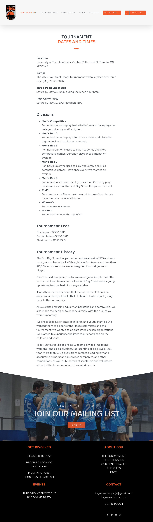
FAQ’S (113, 472)
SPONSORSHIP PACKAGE (39, 477)
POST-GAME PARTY (39, 497)
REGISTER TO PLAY (39, 456)
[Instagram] (120, 515)
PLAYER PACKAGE (39, 473)
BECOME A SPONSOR (39, 462)
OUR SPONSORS (114, 460)
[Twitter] (112, 515)
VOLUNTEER (39, 466)
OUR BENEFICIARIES (113, 464)
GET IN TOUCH (114, 503)
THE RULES (114, 468)
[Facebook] (107, 515)
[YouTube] (116, 515)
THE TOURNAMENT (114, 456)
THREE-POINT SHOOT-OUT (39, 493)
